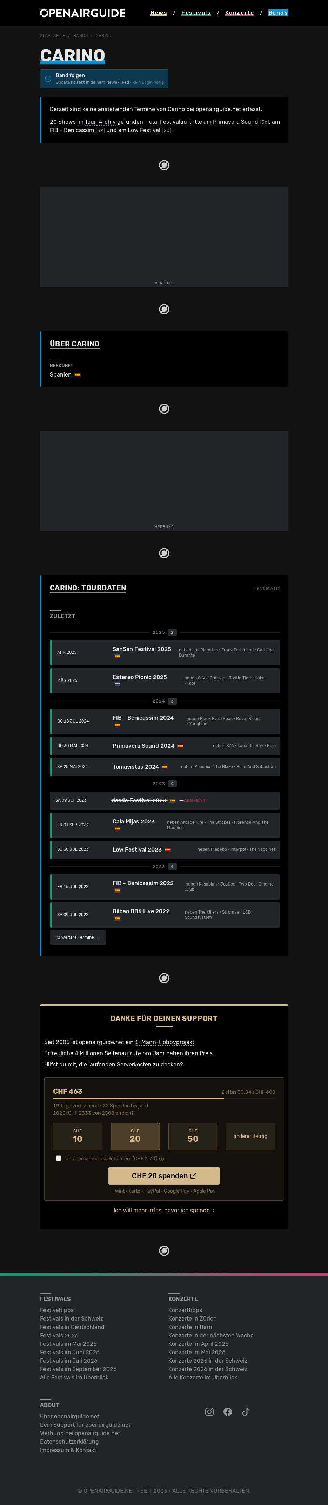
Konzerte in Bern (190, 1327)
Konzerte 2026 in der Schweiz (207, 1369)
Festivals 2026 (59, 1335)
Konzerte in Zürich (192, 1318)
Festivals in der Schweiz (71, 1318)
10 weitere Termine (78, 937)
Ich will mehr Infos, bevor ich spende (162, 1210)
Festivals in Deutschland (72, 1327)
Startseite (53, 35)
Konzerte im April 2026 (198, 1344)
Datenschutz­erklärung (69, 1441)
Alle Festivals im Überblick (74, 1377)
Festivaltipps (57, 1310)
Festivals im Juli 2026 (69, 1360)
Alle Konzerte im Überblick (202, 1377)
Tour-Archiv (100, 121)
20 (135, 1136)
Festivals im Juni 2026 (70, 1352)
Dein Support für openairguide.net (85, 1425)
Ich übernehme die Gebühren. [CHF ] (110, 1158)
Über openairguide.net (69, 1416)
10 (77, 1136)
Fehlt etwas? (267, 588)
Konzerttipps (185, 1310)
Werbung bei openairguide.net (80, 1433)
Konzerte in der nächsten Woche (211, 1335)
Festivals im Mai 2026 (68, 1344)
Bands (80, 35)
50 (193, 1136)
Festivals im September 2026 (78, 1369)
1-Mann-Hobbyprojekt (164, 1042)
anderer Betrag (250, 1136)
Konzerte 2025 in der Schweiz (207, 1360)
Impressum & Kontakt (68, 1450)
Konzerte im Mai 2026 (197, 1352)
